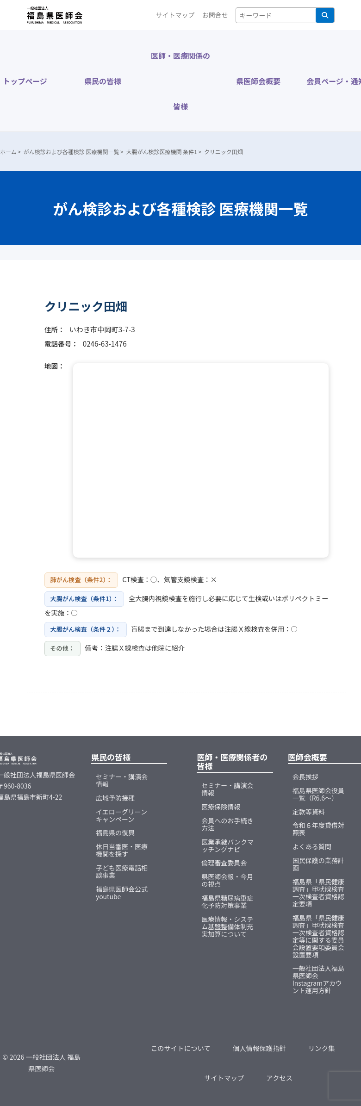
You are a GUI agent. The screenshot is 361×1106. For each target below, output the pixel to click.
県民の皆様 (102, 81)
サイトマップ (175, 14)
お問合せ (215, 14)
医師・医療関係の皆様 (180, 81)
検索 (325, 15)
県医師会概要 (258, 81)
